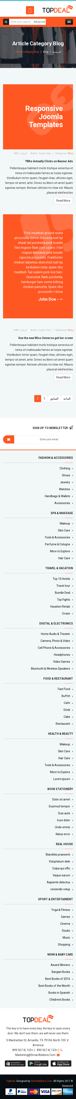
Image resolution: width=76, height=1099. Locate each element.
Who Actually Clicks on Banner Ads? (49, 161)
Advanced (39, 21)
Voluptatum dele (59, 861)
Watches (64, 489)
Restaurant (63, 723)
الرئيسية (56, 51)
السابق (54, 398)
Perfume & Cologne (57, 544)
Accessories (62, 503)
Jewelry (65, 482)
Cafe (67, 703)
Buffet (66, 696)
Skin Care (64, 530)
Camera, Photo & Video (55, 640)
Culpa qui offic (61, 868)
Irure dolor (63, 820)
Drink (67, 709)
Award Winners (60, 965)
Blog (45, 51)
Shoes (66, 475)
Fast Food (64, 689)
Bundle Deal (62, 592)
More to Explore (60, 551)
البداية (67, 398)
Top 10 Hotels (61, 578)
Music (66, 937)
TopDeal (10, 1081)
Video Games (61, 661)
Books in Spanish (59, 992)
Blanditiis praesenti (58, 854)
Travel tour (63, 585)
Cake (67, 716)
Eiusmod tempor (59, 806)
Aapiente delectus (58, 882)
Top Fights (63, 599)
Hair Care (64, 558)
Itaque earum (61, 875)
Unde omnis (62, 827)
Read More (63, 377)
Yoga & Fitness (60, 909)
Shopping (64, 944)
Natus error (63, 834)
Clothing (65, 468)
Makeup (65, 523)
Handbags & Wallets (57, 496)
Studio (66, 930)
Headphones (62, 654)
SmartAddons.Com (41, 1081)
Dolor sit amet (61, 799)
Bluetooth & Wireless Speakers (50, 668)
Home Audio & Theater (55, 634)
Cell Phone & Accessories (54, 647)
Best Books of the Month (54, 985)
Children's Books (59, 999)
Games (65, 916)
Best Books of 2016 (57, 978)
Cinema (65, 923)
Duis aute (64, 813)
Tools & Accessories (57, 537)
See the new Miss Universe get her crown (45, 338)
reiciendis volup (60, 889)
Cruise (66, 613)
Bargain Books (61, 971)
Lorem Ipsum (61, 779)
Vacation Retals (60, 606)
